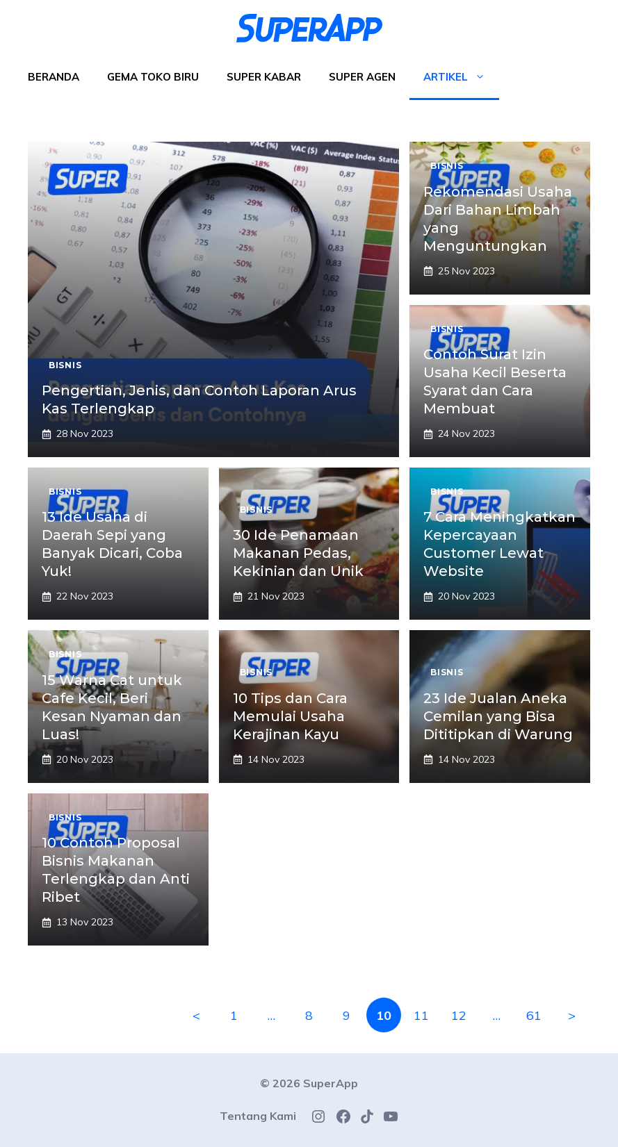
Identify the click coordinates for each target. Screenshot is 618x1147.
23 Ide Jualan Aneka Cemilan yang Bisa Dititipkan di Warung (498, 716)
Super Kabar (264, 76)
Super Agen (362, 76)
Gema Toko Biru (153, 76)
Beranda (53, 76)
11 (421, 1015)
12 (458, 1015)
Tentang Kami (258, 1116)
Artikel (461, 77)
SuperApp (330, 1083)
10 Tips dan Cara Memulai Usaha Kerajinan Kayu (290, 716)
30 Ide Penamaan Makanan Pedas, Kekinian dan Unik (298, 553)
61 (534, 1015)
